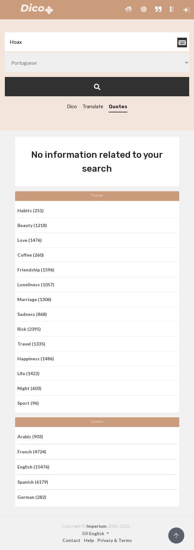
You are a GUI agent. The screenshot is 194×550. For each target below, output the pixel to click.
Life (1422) (28, 373)
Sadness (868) (32, 314)
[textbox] (97, 41)
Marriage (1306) (34, 299)
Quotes (118, 106)
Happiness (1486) (35, 358)
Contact (71, 540)
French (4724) (31, 451)
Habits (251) (30, 210)
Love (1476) (29, 240)
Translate (92, 106)
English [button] (93, 533)
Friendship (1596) (35, 269)
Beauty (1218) (32, 225)
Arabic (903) (30, 436)
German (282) (31, 497)
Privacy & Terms (114, 540)
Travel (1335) (31, 343)
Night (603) (29, 388)
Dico (72, 106)
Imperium (96, 526)
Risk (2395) (29, 329)
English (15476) (33, 466)
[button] (128, 9)
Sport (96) (28, 403)
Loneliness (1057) (35, 284)
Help (89, 540)
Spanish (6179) (32, 482)
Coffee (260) (30, 255)
